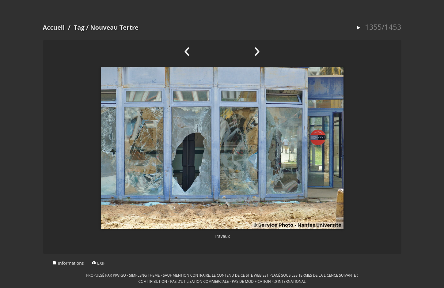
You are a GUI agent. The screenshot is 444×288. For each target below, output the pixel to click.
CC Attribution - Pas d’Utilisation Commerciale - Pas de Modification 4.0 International (221, 281)
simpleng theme (144, 275)
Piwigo (119, 275)
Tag (79, 27)
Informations (68, 263)
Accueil (54, 27)
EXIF (98, 263)
